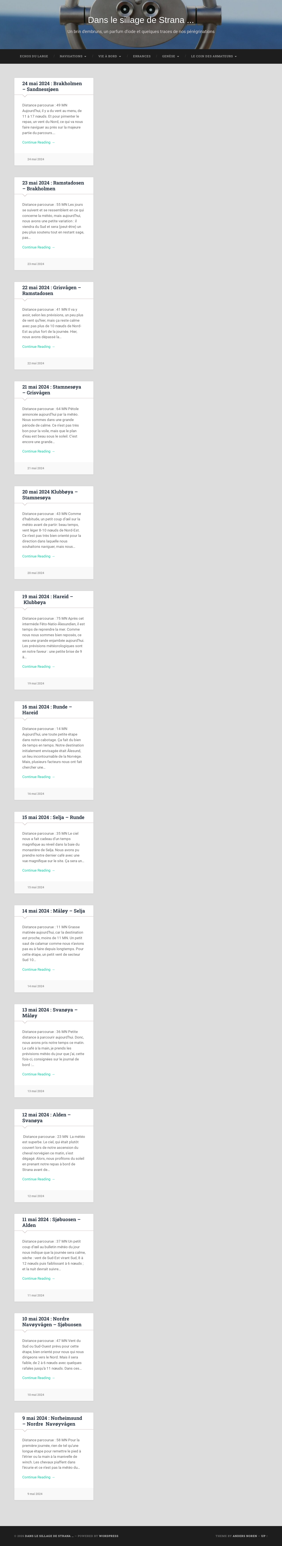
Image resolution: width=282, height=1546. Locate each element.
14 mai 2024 (35, 986)
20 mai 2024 (35, 573)
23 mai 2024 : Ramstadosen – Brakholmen (53, 185)
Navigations (71, 56)
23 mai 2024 (35, 264)
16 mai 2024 (35, 794)
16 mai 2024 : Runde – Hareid (47, 709)
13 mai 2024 (35, 1091)
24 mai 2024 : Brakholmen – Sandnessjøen (52, 86)
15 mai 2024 (35, 887)
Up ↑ (264, 1536)
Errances (142, 56)
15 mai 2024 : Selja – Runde (53, 817)
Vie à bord (107, 56)
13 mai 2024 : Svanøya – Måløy (50, 1012)
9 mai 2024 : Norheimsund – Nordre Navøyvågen (52, 1421)
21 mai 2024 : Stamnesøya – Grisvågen (51, 389)
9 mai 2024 (34, 1494)
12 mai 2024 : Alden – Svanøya (46, 1117)
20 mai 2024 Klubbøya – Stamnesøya (50, 494)
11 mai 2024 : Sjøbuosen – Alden (51, 1222)
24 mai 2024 (35, 159)
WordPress (108, 1536)
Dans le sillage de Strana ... (141, 20)
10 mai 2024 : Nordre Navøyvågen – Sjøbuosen (51, 1321)
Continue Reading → (38, 142)
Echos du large (34, 56)
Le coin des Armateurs (212, 56)
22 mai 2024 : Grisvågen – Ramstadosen (51, 290)
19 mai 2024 (35, 683)
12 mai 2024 (35, 1196)
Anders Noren (245, 1536)
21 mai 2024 (35, 468)
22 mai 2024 (35, 363)
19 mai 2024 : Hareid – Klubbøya (47, 599)
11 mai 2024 (35, 1295)
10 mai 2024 (35, 1395)
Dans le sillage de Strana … (49, 1536)
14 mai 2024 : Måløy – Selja (53, 910)
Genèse (168, 56)
